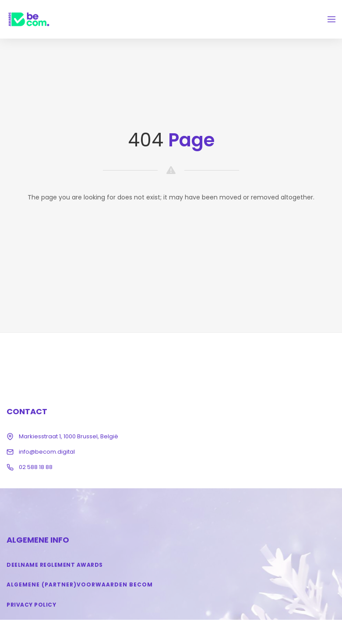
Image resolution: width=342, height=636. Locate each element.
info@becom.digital (47, 452)
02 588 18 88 (36, 467)
